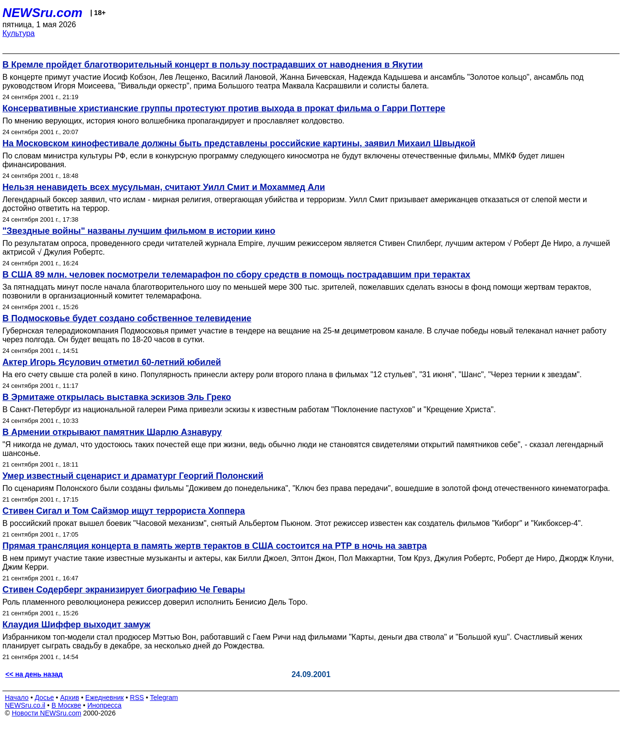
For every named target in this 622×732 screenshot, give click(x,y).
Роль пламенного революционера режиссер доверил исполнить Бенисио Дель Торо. (155, 602)
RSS (137, 697)
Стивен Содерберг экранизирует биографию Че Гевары (123, 589)
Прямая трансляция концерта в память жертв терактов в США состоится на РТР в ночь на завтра (214, 546)
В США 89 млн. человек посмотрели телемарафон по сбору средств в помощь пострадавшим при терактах (236, 274)
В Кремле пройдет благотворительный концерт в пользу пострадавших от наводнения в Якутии (212, 65)
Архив (69, 697)
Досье (44, 697)
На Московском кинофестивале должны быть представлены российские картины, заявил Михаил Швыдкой (238, 143)
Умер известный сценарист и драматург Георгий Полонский (132, 476)
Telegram (164, 697)
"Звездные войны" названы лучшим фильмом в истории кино (138, 231)
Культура (18, 33)
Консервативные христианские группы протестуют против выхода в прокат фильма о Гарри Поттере (223, 108)
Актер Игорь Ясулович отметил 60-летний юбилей (111, 362)
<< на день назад (34, 674)
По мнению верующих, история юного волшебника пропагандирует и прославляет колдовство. (173, 121)
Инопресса (104, 705)
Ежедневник (105, 697)
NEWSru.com (42, 12)
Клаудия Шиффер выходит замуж (76, 624)
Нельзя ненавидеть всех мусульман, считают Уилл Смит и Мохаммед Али (163, 187)
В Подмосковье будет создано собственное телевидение (126, 318)
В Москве (66, 705)
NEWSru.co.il (25, 705)
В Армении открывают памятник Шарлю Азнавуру (112, 432)
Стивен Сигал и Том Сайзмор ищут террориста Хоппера (123, 511)
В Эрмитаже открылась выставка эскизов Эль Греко (116, 397)
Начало (17, 697)
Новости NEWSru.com (46, 713)
